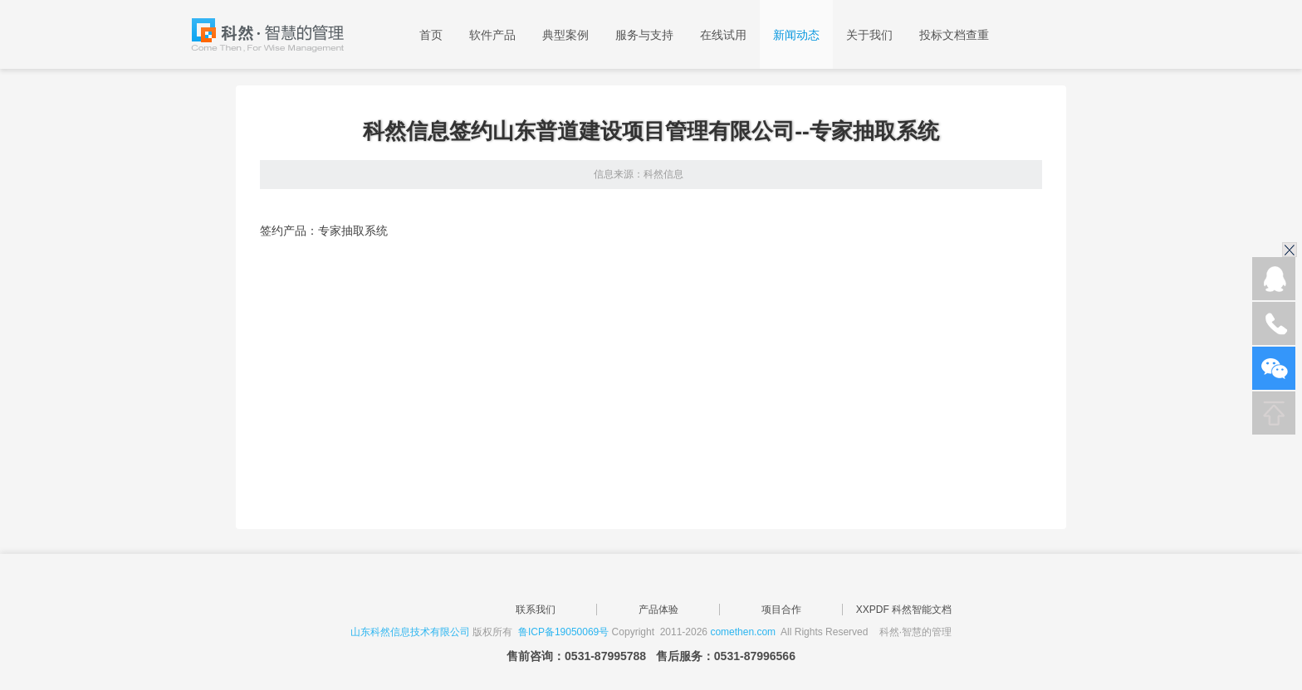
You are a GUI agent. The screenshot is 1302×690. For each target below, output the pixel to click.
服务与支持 (644, 34)
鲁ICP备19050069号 (563, 632)
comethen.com (743, 632)
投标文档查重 (954, 34)
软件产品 (492, 34)
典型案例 (565, 34)
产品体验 (658, 609)
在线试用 (723, 34)
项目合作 (781, 609)
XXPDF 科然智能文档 (904, 609)
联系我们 (536, 609)
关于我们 (869, 34)
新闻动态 (796, 34)
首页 (431, 34)
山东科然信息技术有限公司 (410, 632)
